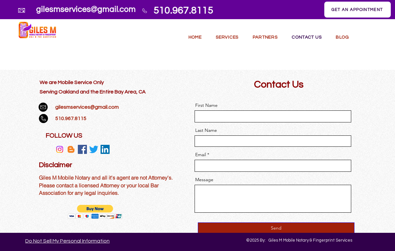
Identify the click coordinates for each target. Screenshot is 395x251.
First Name (206, 105)
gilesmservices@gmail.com (86, 9)
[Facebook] (82, 149)
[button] (227, 37)
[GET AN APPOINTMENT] (357, 10)
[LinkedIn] (105, 149)
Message (204, 179)
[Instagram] (59, 149)
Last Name (206, 130)
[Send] (276, 228)
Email (200, 154)
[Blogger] (71, 149)
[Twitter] (93, 149)
